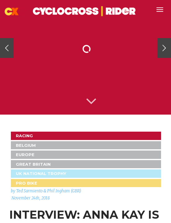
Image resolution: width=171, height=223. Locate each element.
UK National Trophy (41, 173)
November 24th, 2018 (30, 198)
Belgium (26, 145)
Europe (25, 154)
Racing (24, 135)
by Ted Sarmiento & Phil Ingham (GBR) (46, 191)
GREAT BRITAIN (33, 164)
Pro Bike (26, 183)
